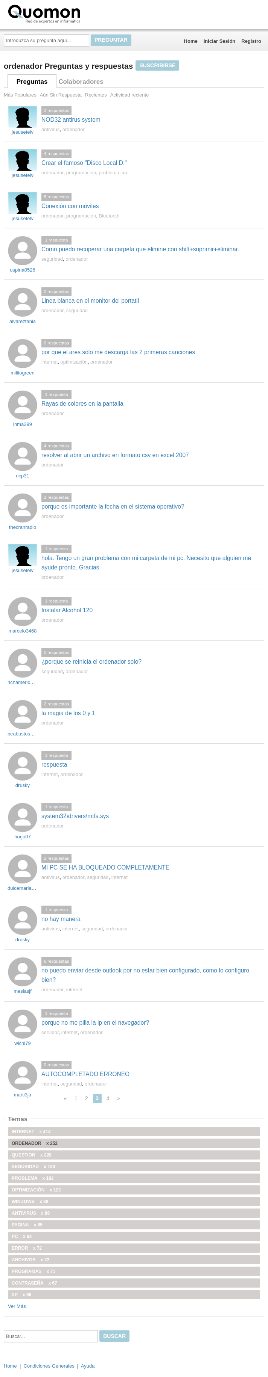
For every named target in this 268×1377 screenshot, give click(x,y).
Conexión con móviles (70, 206)
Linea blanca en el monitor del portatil (90, 300)
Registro (251, 41)
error (27, 1248)
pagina (27, 1225)
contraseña (34, 1283)
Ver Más (17, 1306)
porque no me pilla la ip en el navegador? (95, 1022)
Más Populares (20, 95)
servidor (50, 1032)
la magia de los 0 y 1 (68, 713)
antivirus (50, 129)
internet (49, 362)
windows (30, 1201)
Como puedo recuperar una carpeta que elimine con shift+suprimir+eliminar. (140, 249)
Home (191, 41)
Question (32, 1155)
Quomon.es (68, 13)
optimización (74, 362)
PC (22, 1236)
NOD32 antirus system (70, 119)
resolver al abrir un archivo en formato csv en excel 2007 (115, 455)
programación (81, 172)
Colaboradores (80, 81)
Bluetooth (109, 216)
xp (124, 172)
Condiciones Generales (49, 1366)
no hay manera (61, 919)
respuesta (54, 764)
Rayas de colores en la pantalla (82, 403)
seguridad (52, 259)
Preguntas (32, 81)
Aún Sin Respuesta (61, 95)
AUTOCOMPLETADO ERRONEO (85, 1074)
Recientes (96, 95)
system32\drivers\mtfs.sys (75, 816)
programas (33, 1271)
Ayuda (88, 1366)
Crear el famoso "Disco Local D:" (84, 163)
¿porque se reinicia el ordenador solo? (91, 661)
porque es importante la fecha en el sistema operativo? (112, 506)
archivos (30, 1259)
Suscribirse (157, 65)
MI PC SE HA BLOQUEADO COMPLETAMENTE (105, 867)
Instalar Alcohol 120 (67, 610)
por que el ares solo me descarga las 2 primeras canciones (118, 352)
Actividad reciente (129, 95)
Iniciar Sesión (220, 41)
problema (109, 172)
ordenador (73, 129)
